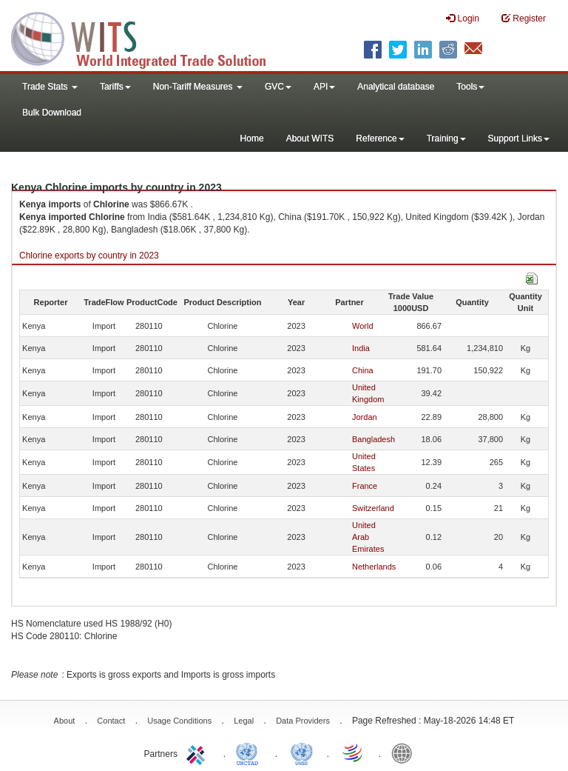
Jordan (364, 417)
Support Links (519, 138)
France (364, 485)
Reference (380, 138)
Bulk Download (51, 112)
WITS (148, 37)
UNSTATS (302, 752)
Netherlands (374, 566)
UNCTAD (250, 752)
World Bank (405, 752)
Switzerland (373, 508)
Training (446, 138)
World (362, 325)
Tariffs (115, 86)
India (361, 348)
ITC (198, 752)
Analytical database (395, 86)
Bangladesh (373, 439)
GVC (278, 86)
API (324, 86)
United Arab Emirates (368, 537)
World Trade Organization (353, 752)
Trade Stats (50, 86)
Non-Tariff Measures (198, 86)
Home (252, 138)
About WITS (310, 138)
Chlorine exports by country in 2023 (89, 255)
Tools (470, 86)
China (362, 370)
